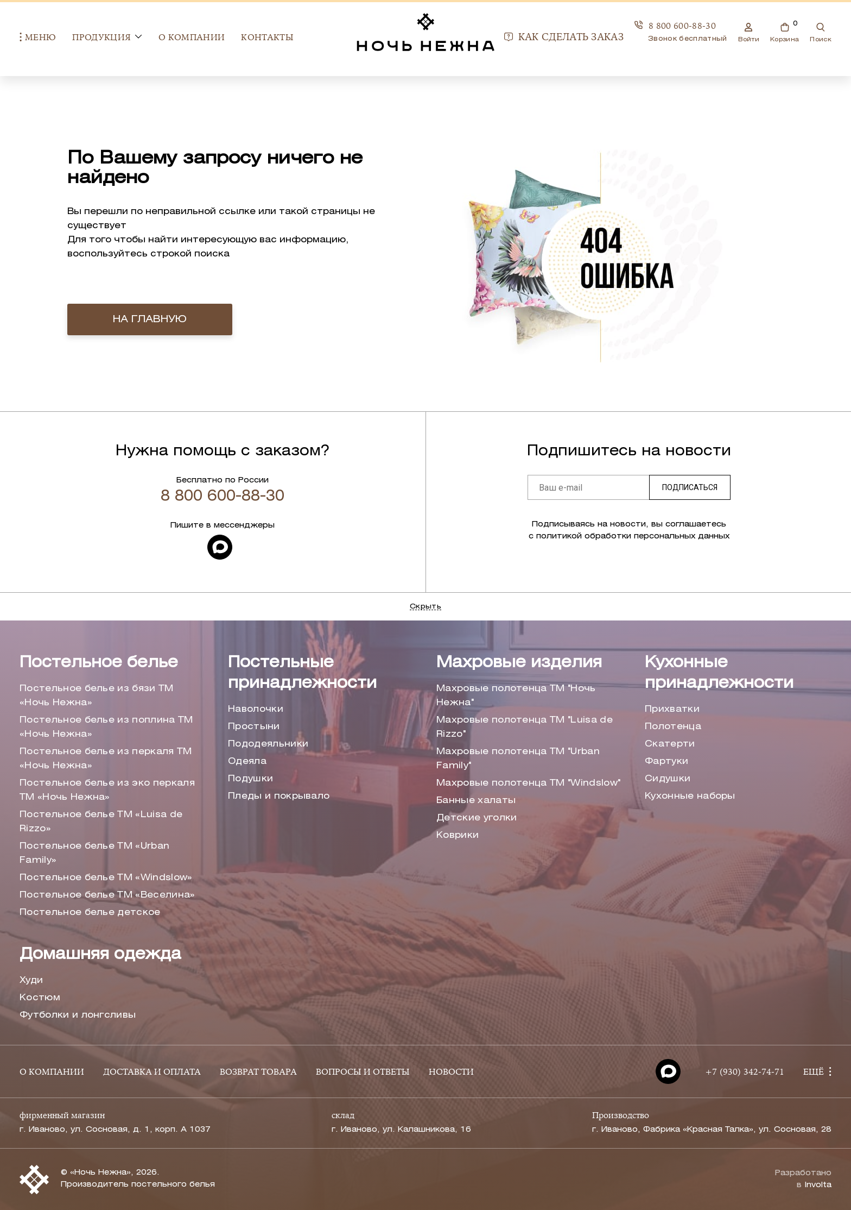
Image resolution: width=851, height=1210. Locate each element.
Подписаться (689, 487)
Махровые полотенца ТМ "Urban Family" (518, 759)
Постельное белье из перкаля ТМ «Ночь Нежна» (106, 759)
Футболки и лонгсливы (78, 1015)
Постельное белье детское (90, 912)
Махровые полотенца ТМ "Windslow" (528, 783)
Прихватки (672, 709)
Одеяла (247, 761)
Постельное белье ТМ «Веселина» (107, 895)
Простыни (254, 727)
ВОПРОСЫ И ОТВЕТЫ (363, 1072)
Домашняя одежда (100, 955)
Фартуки (666, 761)
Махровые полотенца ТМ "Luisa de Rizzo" (524, 727)
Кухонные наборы (690, 796)
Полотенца (673, 727)
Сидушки (667, 779)
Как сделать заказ (564, 38)
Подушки (250, 779)
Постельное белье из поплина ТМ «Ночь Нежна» (106, 727)
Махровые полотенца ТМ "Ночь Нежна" (516, 696)
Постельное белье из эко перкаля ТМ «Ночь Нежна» (107, 790)
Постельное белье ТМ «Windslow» (106, 878)
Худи (31, 980)
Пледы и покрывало (278, 796)
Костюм (40, 998)
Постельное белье (99, 663)
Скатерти (670, 744)
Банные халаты (476, 801)
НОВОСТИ (451, 1072)
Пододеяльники (268, 744)
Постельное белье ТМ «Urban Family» (94, 853)
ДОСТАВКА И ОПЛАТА (152, 1072)
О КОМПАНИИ (52, 1072)
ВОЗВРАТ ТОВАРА (258, 1072)
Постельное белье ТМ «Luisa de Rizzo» (101, 822)
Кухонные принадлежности (719, 673)
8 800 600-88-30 (675, 26)
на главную (150, 319)
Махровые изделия (519, 663)
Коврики (457, 835)
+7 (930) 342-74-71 (744, 1072)
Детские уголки (476, 818)
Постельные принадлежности (302, 673)
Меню (38, 38)
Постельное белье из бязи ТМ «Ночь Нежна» (97, 696)
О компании (191, 38)
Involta (817, 1185)
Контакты (267, 38)
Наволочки (255, 709)
